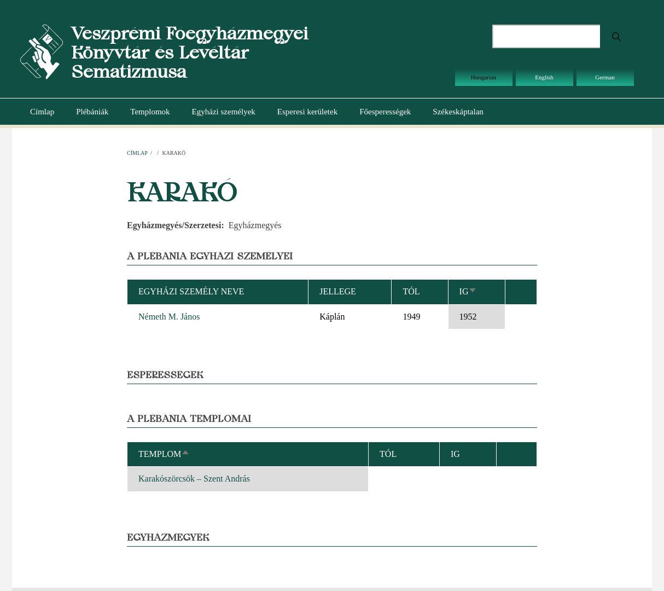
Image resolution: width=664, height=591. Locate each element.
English (544, 77)
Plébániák (92, 111)
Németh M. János (169, 316)
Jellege (337, 291)
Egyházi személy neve (191, 291)
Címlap (42, 111)
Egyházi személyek (223, 111)
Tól (411, 291)
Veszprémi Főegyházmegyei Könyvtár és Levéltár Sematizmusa (189, 52)
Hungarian (483, 77)
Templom (164, 454)
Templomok (150, 111)
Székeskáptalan (458, 111)
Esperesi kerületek (307, 111)
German (604, 77)
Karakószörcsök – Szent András (194, 478)
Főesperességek (385, 111)
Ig (468, 291)
